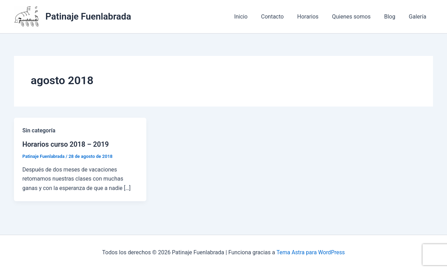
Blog (393, 16)
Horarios (316, 16)
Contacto (282, 16)
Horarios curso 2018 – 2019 (66, 144)
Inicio (253, 16)
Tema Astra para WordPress (310, 252)
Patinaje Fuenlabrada (88, 16)
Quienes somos (357, 16)
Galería (418, 16)
